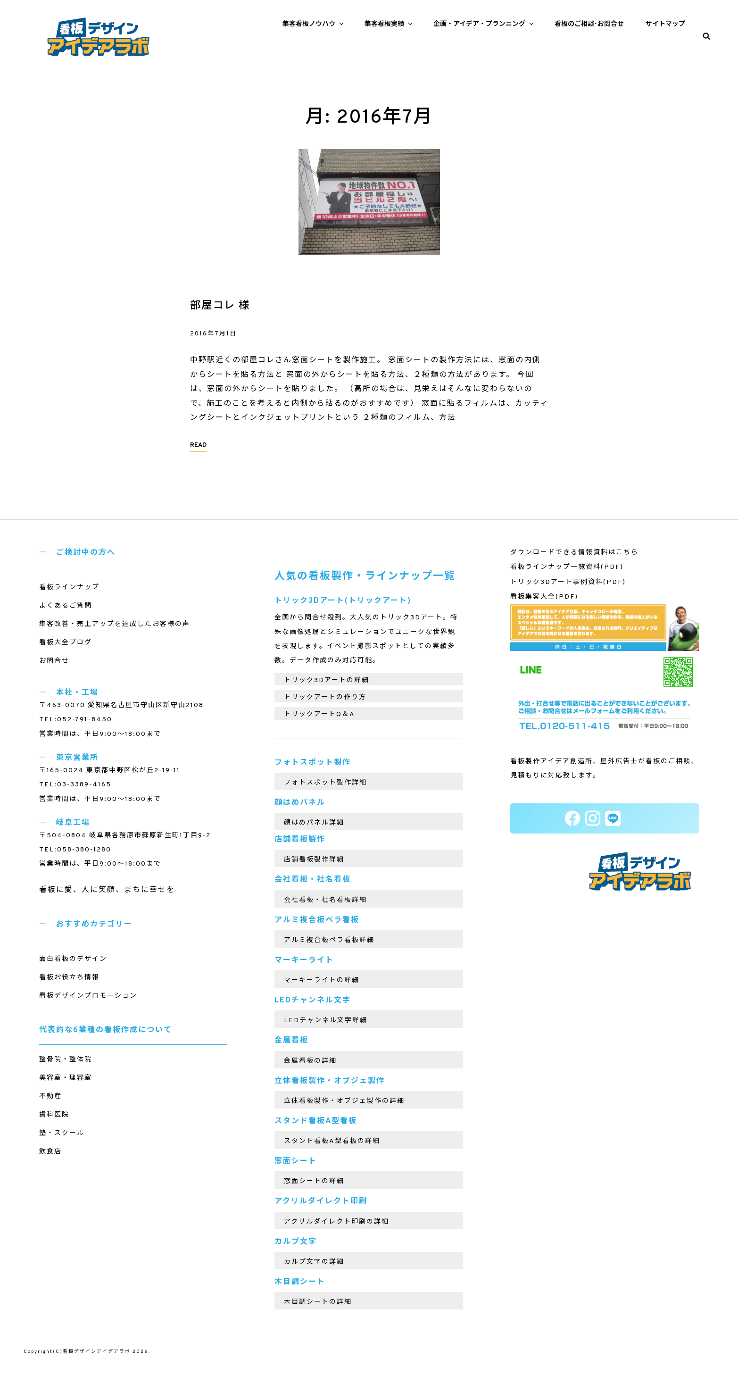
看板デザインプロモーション (88, 996)
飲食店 (50, 1152)
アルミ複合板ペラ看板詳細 (329, 940)
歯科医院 (54, 1115)
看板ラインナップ (69, 588)
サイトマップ (665, 24)
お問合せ (54, 661)
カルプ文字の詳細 (314, 1262)
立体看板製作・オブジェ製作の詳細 (344, 1101)
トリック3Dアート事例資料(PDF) (568, 582)
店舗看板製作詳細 (314, 860)
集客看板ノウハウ (313, 24)
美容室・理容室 (65, 1078)
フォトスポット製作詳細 (325, 783)
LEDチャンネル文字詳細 (325, 1021)
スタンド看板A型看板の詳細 (332, 1141)
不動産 (50, 1096)
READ (198, 445)
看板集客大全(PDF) (544, 597)
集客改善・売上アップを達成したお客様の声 (114, 624)
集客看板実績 (389, 24)
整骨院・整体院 (65, 1060)
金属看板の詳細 (310, 1061)
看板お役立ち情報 (69, 978)
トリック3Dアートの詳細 (326, 680)
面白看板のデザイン (73, 959)
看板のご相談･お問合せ (589, 24)
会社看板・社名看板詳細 (325, 900)
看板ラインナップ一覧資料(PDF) (566, 567)
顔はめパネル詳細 (314, 823)
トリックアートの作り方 (325, 697)
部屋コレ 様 (220, 306)
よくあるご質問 (65, 606)
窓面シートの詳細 (314, 1181)
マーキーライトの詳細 (321, 980)
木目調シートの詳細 (318, 1302)
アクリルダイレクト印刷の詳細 (336, 1222)
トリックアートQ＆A (319, 714)
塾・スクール (61, 1133)
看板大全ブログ (65, 643)
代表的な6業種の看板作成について (105, 1030)
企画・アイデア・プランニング (484, 24)
